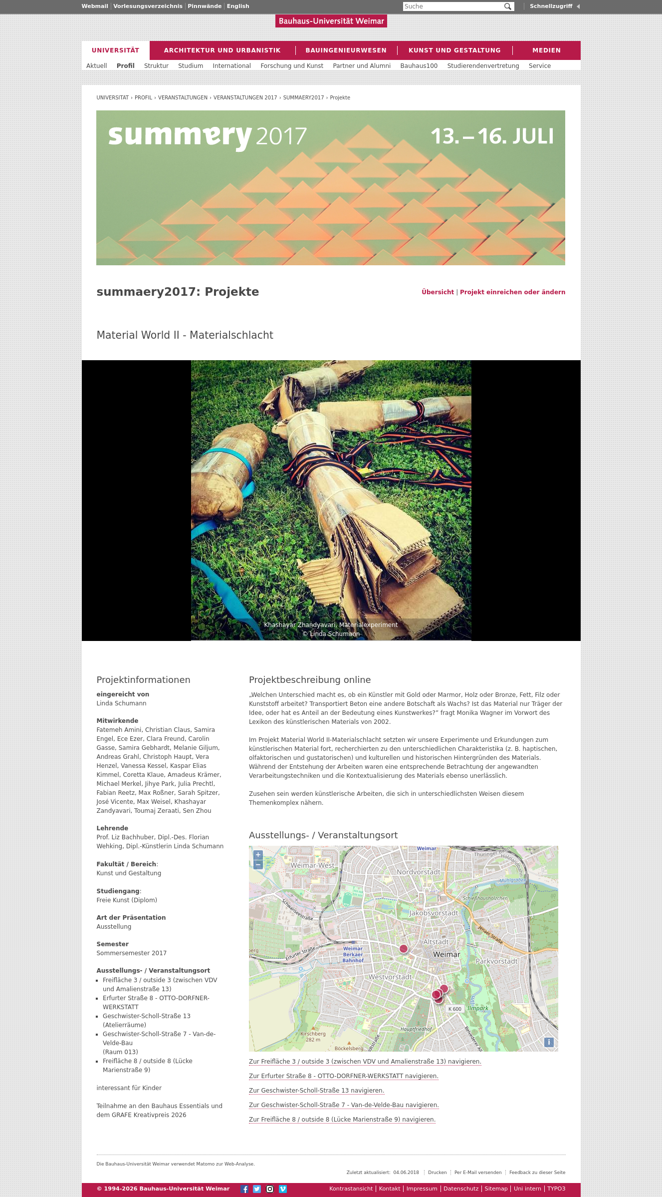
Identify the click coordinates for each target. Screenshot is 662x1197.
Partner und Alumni (362, 65)
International (232, 65)
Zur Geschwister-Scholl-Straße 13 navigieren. (317, 1090)
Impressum (422, 1189)
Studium (190, 65)
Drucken (437, 1172)
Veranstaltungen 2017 (245, 97)
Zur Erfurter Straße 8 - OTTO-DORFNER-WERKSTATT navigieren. (344, 1076)
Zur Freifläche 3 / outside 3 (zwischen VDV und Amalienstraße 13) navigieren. (365, 1061)
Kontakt (390, 1189)
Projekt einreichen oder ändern (512, 292)
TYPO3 (556, 1189)
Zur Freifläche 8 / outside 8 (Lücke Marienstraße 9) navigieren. (342, 1119)
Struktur (156, 65)
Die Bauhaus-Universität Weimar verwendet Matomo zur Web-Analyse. (176, 1164)
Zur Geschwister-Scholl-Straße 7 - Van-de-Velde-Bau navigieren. (344, 1105)
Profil (143, 97)
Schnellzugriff (551, 6)
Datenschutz (460, 1189)
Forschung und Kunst (291, 65)
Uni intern (527, 1189)
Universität (112, 97)
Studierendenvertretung (483, 65)
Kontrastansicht (351, 1189)
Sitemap (496, 1189)
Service (540, 65)
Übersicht (438, 292)
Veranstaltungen (183, 97)
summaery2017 (303, 97)
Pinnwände (204, 6)
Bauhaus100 (419, 65)
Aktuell (96, 65)
